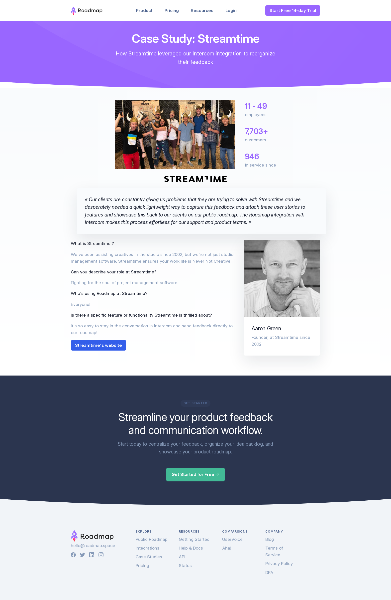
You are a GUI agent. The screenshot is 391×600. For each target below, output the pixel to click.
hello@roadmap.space (93, 545)
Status (185, 565)
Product (144, 10)
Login (231, 10)
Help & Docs (191, 548)
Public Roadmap (152, 539)
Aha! (226, 548)
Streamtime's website (98, 345)
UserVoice (232, 539)
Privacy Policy (279, 563)
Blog (269, 539)
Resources (202, 10)
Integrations (147, 548)
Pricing (172, 10)
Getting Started (194, 539)
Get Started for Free (195, 474)
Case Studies (149, 556)
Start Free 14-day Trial (293, 10)
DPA (269, 572)
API (182, 556)
